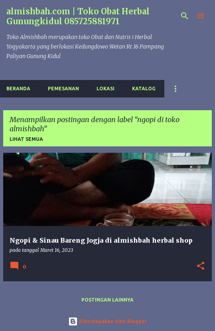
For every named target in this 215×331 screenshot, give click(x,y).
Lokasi (105, 88)
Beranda (18, 88)
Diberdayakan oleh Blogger (107, 321)
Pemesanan (63, 88)
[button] (200, 266)
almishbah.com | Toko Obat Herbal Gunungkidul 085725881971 (78, 16)
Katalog (144, 88)
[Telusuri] (184, 15)
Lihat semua (26, 139)
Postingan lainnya (107, 299)
